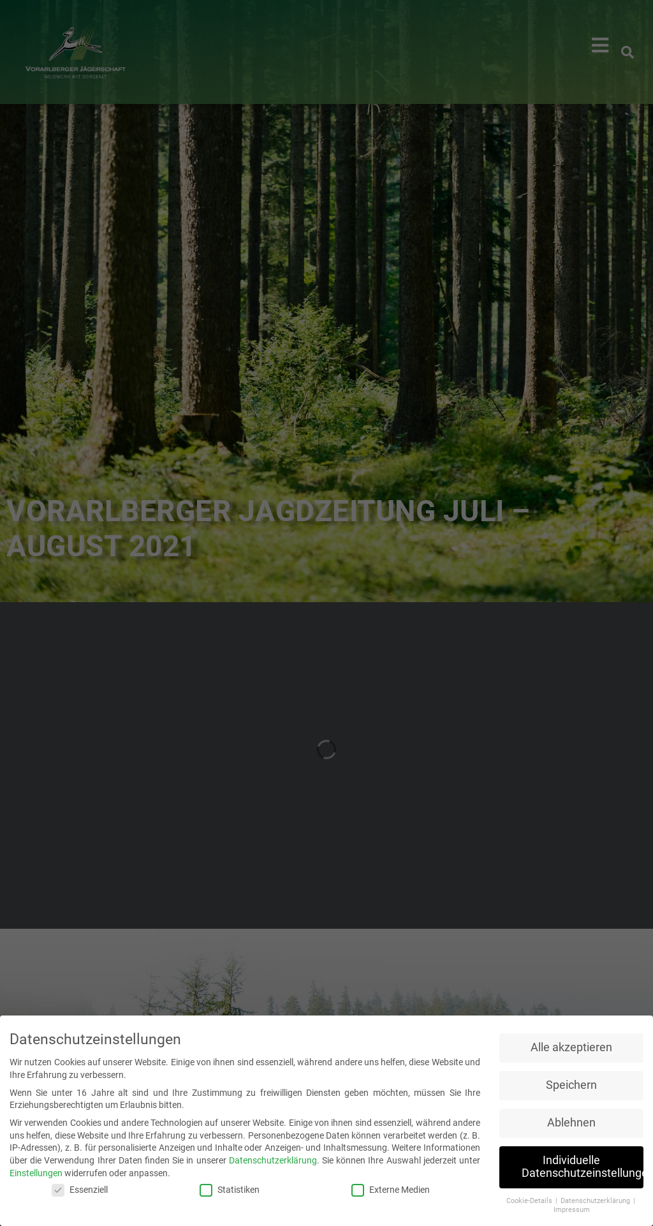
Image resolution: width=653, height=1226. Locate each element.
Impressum (572, 1210)
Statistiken (230, 1190)
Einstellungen (36, 1173)
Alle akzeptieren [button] (571, 1047)
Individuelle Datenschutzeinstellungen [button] (582, 1166)
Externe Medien (390, 1190)
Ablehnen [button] (571, 1122)
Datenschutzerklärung (273, 1160)
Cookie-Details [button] (530, 1201)
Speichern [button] (571, 1085)
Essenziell (80, 1190)
